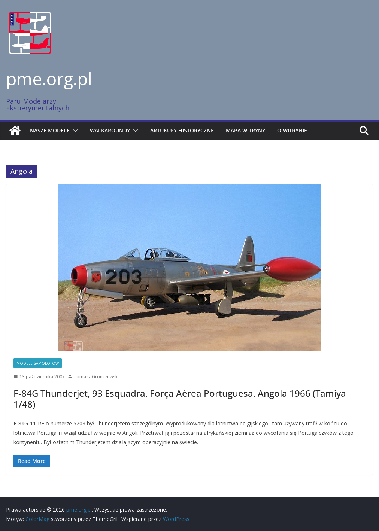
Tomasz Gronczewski (96, 376)
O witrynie (292, 130)
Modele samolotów (37, 363)
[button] (74, 130)
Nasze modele (50, 130)
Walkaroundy (110, 130)
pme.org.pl (49, 78)
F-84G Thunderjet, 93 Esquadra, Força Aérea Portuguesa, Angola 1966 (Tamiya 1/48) (179, 398)
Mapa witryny (245, 130)
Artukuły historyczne (182, 130)
